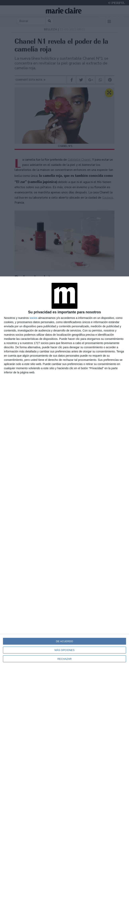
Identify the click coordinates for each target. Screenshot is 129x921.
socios (33, 318)
